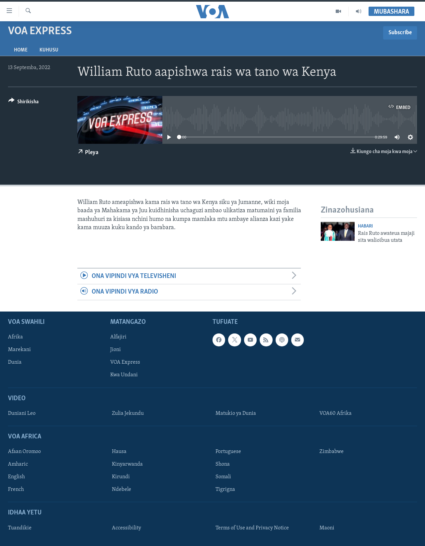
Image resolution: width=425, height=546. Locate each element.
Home (21, 50)
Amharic (18, 464)
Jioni (115, 349)
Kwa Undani (124, 375)
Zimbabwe (331, 451)
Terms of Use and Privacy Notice (252, 527)
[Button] (23, 103)
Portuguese (228, 451)
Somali (223, 477)
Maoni (326, 527)
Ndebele (121, 489)
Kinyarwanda (127, 464)
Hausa (119, 451)
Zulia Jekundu (128, 413)
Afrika (15, 337)
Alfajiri (118, 337)
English (16, 477)
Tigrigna (225, 489)
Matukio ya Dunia (235, 413)
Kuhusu (49, 50)
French (16, 489)
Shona (222, 464)
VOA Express (125, 362)
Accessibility (126, 527)
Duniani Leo (22, 413)
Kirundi (121, 477)
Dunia (15, 362)
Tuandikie (20, 527)
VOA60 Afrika (335, 413)
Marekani (19, 349)
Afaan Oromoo (24, 451)
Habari (365, 226)
